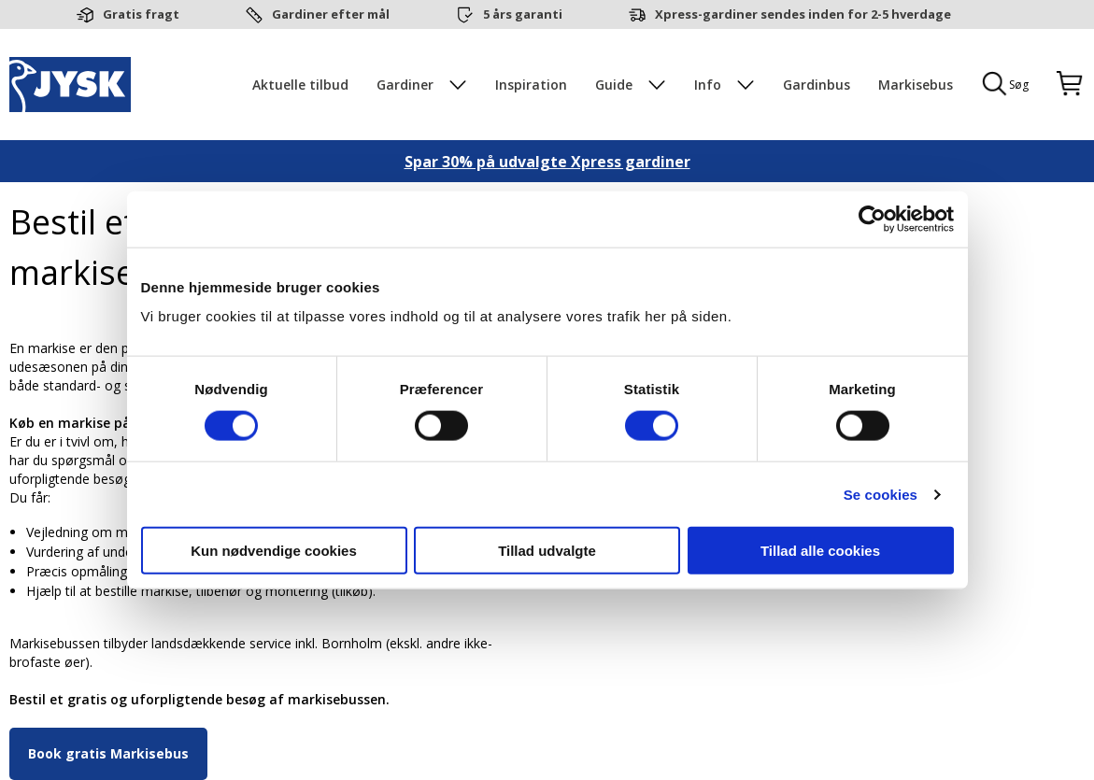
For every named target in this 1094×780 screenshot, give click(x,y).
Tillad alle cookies (820, 551)
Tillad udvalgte (547, 551)
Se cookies (880, 494)
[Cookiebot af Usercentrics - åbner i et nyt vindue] (872, 219)
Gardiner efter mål (331, 14)
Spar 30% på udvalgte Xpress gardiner (547, 161)
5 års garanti (522, 14)
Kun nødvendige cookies (274, 551)
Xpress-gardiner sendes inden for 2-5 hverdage (803, 14)
